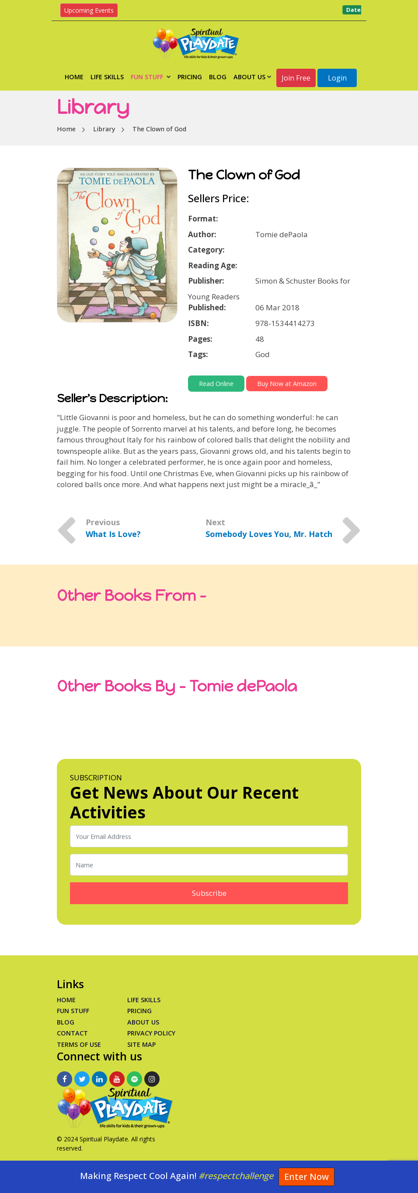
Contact (72, 1033)
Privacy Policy (151, 1033)
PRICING (139, 1011)
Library (104, 129)
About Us (252, 77)
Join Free (296, 78)
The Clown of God (159, 129)
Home (74, 77)
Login (337, 78)
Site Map (141, 1044)
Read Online (216, 383)
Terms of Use (79, 1044)
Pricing (190, 77)
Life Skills (107, 77)
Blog (217, 77)
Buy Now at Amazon (287, 383)
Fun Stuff (151, 77)
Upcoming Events (89, 10)
